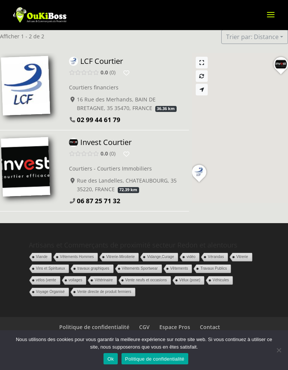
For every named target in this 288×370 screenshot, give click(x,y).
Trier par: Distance (252, 37)
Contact (210, 327)
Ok (110, 359)
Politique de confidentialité (94, 327)
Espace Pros (174, 327)
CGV (144, 327)
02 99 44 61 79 (98, 119)
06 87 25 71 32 (98, 201)
